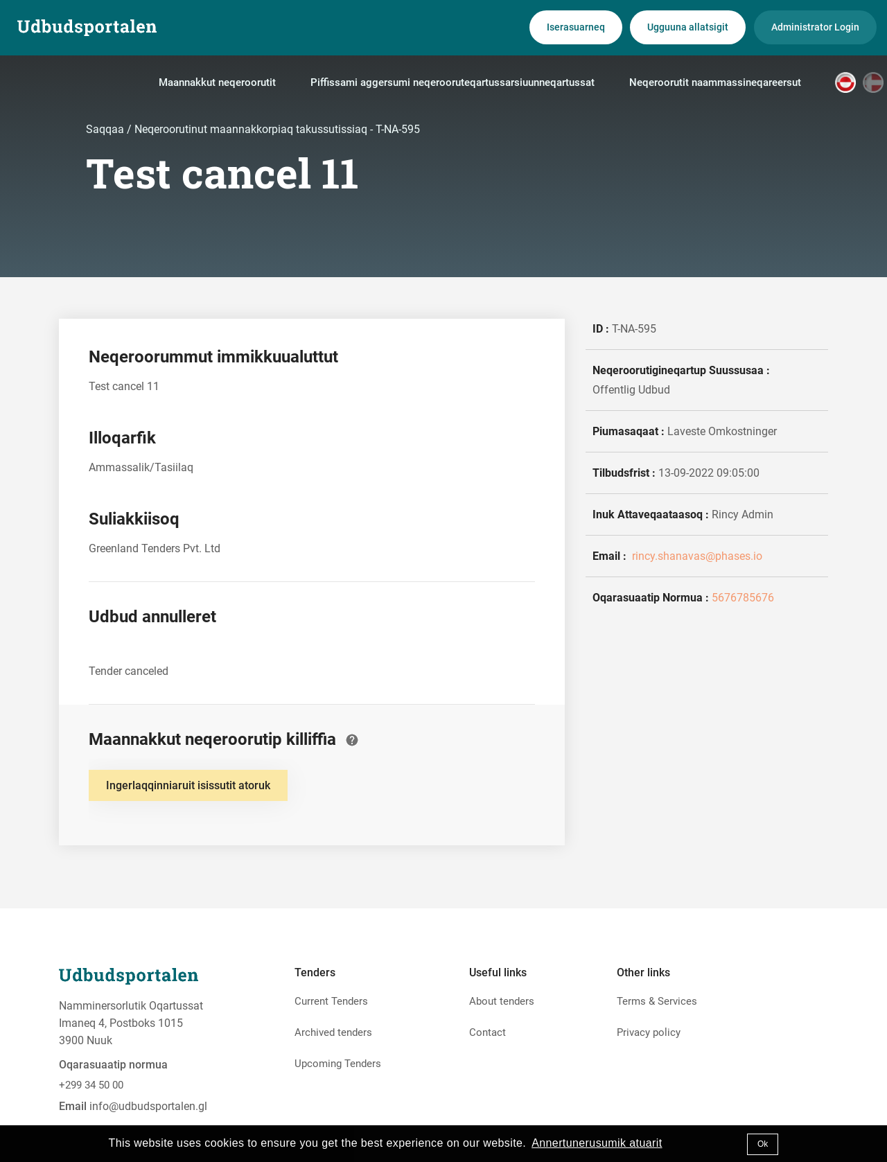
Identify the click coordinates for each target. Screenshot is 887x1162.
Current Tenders (331, 1001)
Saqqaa (106, 129)
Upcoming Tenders (338, 1063)
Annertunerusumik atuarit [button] (597, 1143)
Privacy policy (648, 1032)
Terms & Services (657, 1001)
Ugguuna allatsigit (687, 27)
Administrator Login (815, 27)
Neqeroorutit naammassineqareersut (715, 82)
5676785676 (743, 597)
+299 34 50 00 (91, 1085)
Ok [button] (762, 1144)
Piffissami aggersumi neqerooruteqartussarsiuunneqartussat (452, 82)
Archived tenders (333, 1032)
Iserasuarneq (576, 27)
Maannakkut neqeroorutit (217, 82)
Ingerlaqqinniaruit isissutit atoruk (188, 785)
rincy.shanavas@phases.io (695, 556)
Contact (487, 1032)
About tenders (501, 1001)
